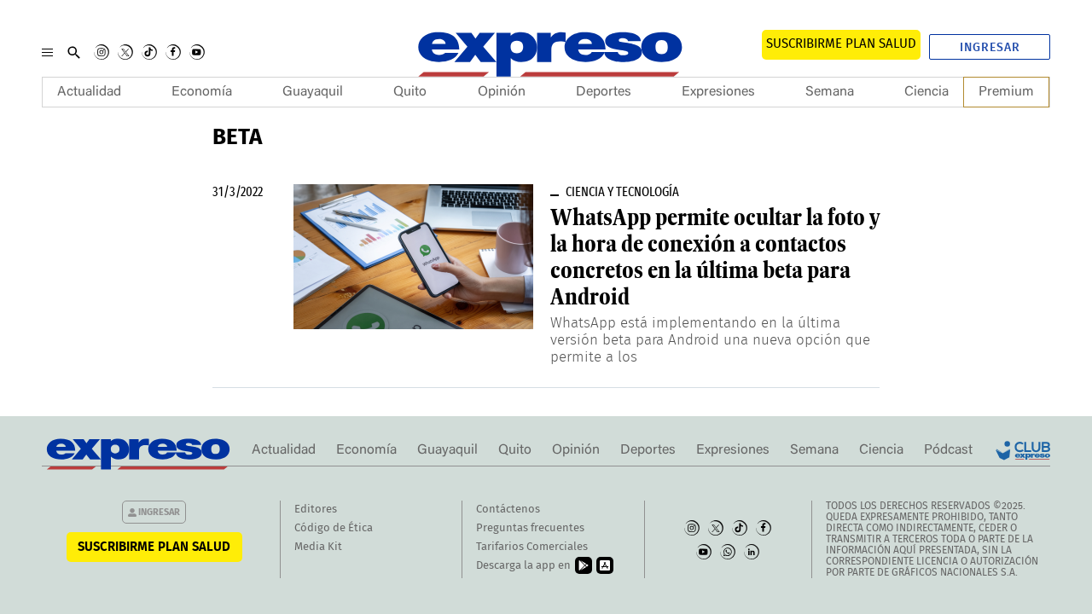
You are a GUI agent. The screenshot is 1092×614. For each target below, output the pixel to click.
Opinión (502, 92)
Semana (829, 92)
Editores (315, 509)
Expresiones (718, 92)
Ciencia (926, 92)
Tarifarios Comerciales (532, 547)
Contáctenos (508, 509)
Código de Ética (333, 528)
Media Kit (318, 547)
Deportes (603, 92)
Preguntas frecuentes (530, 528)
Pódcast (948, 450)
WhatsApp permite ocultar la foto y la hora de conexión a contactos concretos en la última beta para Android (715, 257)
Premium (1006, 92)
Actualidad (89, 92)
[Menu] (47, 52)
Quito (410, 92)
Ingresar (990, 48)
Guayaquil (312, 92)
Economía (201, 92)
